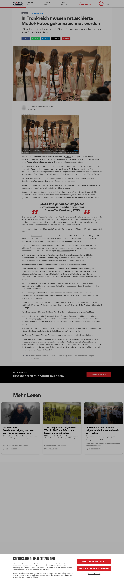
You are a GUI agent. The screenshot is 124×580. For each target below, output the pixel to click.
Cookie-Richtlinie (94, 574)
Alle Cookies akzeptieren (94, 561)
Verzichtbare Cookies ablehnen (94, 568)
